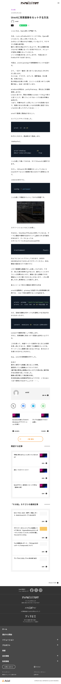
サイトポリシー (6, 672)
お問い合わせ (8, 667)
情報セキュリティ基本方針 (9, 674)
